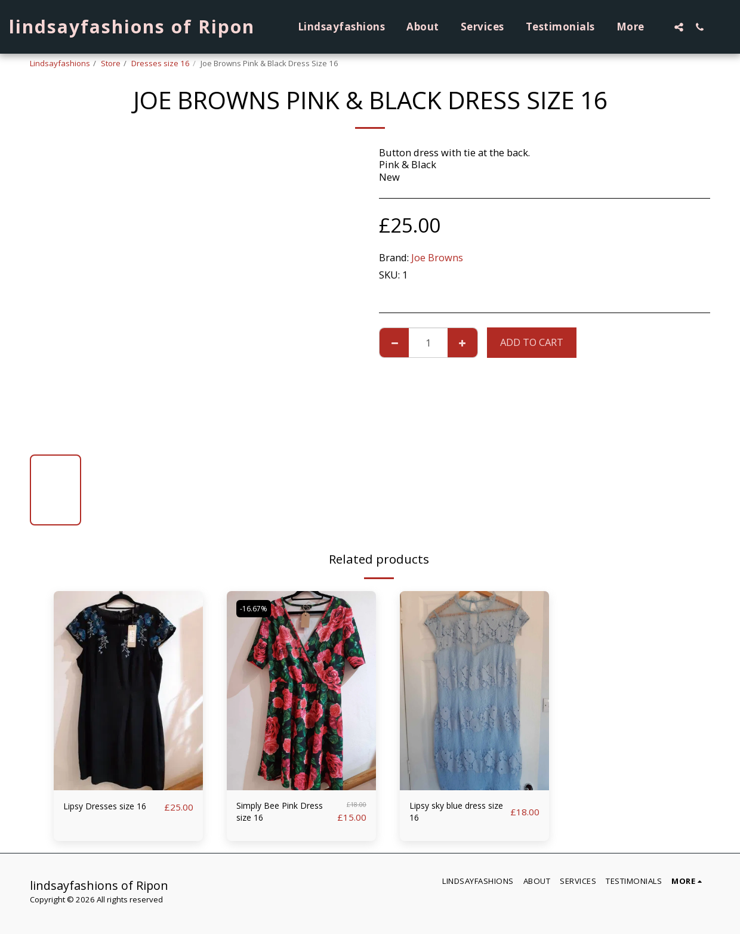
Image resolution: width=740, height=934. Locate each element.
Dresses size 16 (160, 63)
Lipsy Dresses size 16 (111, 807)
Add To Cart (531, 342)
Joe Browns (437, 257)
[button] (679, 26)
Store (111, 63)
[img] (128, 690)
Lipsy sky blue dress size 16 (455, 814)
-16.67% (256, 608)
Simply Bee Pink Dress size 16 (273, 814)
